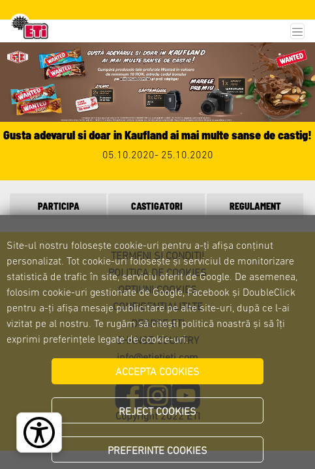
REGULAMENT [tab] (255, 206)
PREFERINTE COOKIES (157, 451)
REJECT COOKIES (157, 412)
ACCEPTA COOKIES (157, 372)
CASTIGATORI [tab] (157, 206)
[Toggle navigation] (297, 31)
